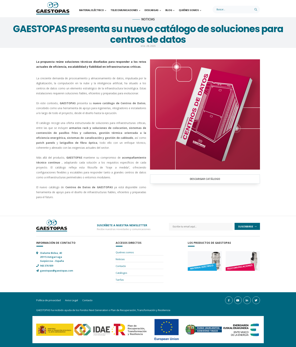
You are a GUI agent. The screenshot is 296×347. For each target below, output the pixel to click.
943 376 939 (46, 265)
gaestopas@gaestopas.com (56, 270)
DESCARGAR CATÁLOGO (205, 179)
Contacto (121, 266)
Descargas (151, 10)
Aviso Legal (71, 300)
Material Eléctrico (91, 10)
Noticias (120, 259)
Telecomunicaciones (124, 10)
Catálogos (121, 273)
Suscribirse (246, 226)
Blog (168, 10)
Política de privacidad (48, 300)
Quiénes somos (189, 10)
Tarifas (120, 279)
